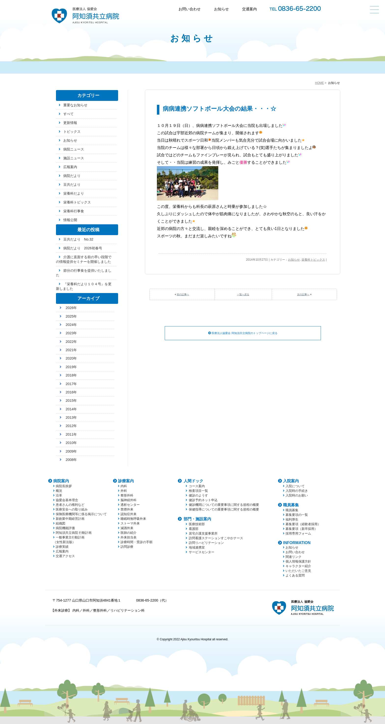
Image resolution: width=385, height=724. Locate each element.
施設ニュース (73, 158)
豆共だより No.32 (78, 239)
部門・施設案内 (197, 519)
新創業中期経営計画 (70, 519)
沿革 (59, 495)
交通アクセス (65, 556)
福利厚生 (292, 519)
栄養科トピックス (313, 259)
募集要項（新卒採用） (301, 529)
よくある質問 (295, 575)
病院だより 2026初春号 (82, 248)
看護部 (193, 529)
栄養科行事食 (73, 211)
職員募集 (291, 505)
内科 (124, 486)
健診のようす (198, 495)
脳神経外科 (129, 500)
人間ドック (193, 481)
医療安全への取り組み (72, 509)
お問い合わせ (190, 9)
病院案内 (61, 481)
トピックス (72, 132)
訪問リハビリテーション (206, 543)
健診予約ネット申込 (203, 500)
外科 (124, 491)
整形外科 (127, 495)
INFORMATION (297, 543)
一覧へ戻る (243, 294)
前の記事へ (183, 294)
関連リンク (294, 557)
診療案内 (126, 481)
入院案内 (291, 481)
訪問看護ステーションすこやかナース (216, 538)
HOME (319, 83)
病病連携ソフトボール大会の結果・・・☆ (219, 108)
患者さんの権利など (70, 505)
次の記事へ (303, 294)
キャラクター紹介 (298, 566)
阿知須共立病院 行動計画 (74, 533)
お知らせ (221, 9)
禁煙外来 (127, 509)
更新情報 (70, 123)
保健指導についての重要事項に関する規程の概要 (224, 509)
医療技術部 (197, 524)
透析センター (130, 505)
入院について (295, 486)
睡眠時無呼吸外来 (133, 519)
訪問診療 (127, 547)
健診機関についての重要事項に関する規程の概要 (224, 505)
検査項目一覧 (198, 491)
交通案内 (249, 9)
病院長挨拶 (64, 486)
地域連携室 (197, 547)
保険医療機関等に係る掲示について (81, 514)
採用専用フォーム (298, 533)
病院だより (72, 176)
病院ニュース (73, 149)
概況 (59, 491)
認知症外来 (129, 514)
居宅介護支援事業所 (203, 533)
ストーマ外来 (130, 523)
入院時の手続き (297, 491)
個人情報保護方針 (298, 561)
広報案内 (70, 167)
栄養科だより (73, 193)
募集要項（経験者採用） (303, 524)
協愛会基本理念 (67, 500)
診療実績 (62, 547)
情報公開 (70, 220)
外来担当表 (129, 537)
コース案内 (197, 486)
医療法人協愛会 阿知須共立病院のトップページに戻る (243, 333)
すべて (68, 114)
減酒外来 (127, 528)
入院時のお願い (297, 495)
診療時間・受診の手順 (136, 542)
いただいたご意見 (298, 571)
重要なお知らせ (75, 105)
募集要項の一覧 (297, 515)
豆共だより (72, 185)
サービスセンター (201, 552)
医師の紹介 (129, 533)
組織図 (60, 523)
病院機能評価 (65, 528)
